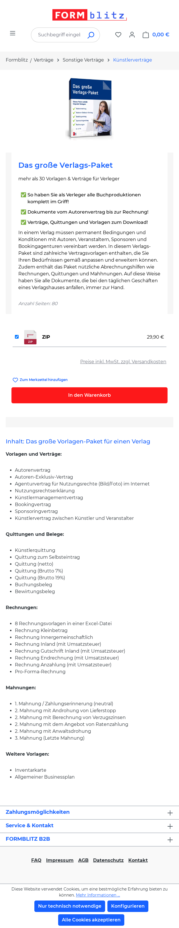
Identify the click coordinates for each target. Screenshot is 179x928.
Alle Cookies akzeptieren (91, 920)
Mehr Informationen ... (98, 895)
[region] (89, 109)
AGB (83, 860)
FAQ (36, 860)
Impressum (60, 860)
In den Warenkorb (89, 395)
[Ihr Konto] (132, 34)
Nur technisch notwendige (69, 906)
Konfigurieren (128, 906)
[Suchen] (91, 34)
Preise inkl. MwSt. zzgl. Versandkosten (123, 361)
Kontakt (138, 860)
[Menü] (12, 33)
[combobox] (57, 34)
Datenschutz (108, 860)
